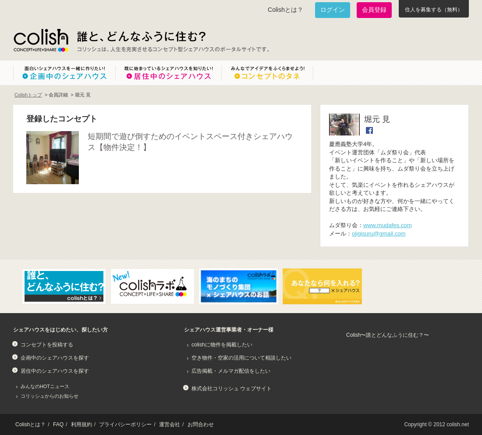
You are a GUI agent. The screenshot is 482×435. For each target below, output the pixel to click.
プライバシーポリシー (125, 424)
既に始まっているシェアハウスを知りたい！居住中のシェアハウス (168, 73)
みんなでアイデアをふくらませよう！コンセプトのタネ (274, 73)
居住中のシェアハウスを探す (55, 371)
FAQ (58, 424)
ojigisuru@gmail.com (379, 233)
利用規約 (81, 424)
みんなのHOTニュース (45, 386)
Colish (40, 40)
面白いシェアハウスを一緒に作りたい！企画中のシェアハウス (64, 73)
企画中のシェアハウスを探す (55, 358)
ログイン (332, 9)
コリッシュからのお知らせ (49, 396)
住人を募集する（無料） (434, 10)
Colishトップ (28, 94)
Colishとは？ (285, 9)
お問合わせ (201, 424)
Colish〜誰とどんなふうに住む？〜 (387, 335)
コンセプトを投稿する (47, 345)
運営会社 (169, 424)
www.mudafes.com (387, 225)
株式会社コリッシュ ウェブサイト (231, 388)
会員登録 (374, 9)
